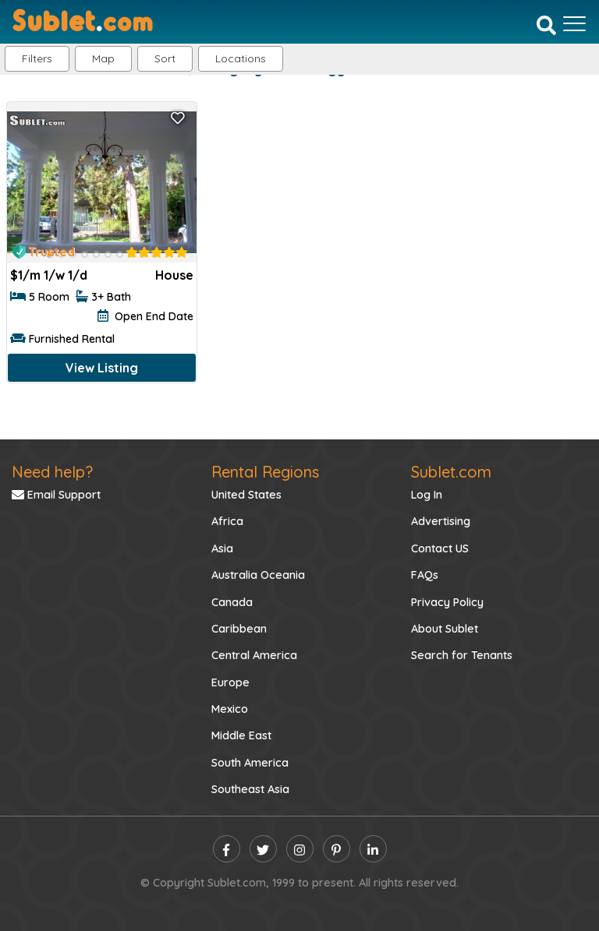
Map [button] (103, 58)
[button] (240, 59)
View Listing (102, 368)
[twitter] (263, 848)
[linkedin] (373, 848)
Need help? (52, 471)
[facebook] (226, 848)
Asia (222, 548)
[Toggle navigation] (574, 23)
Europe (230, 682)
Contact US (440, 548)
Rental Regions (265, 471)
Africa (227, 521)
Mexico (229, 709)
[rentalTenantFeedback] (157, 253)
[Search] (546, 25)
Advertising (440, 521)
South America (250, 763)
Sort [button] (164, 58)
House (174, 275)
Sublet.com (451, 471)
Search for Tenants (461, 655)
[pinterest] (336, 848)
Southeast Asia (250, 789)
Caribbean (239, 629)
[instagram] (300, 848)
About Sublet (444, 629)
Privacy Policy (447, 602)
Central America (254, 655)
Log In (426, 495)
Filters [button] (37, 58)
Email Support (56, 495)
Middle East (241, 735)
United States (246, 495)
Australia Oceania (258, 575)
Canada (232, 602)
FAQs (424, 575)
